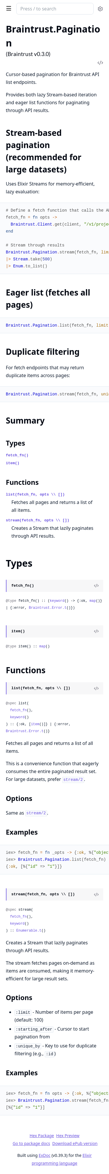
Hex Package (42, 1135)
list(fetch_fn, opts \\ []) (35, 494)
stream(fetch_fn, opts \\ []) (37, 520)
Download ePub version (75, 1143)
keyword (57, 601)
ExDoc (45, 1155)
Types (15, 443)
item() (12, 463)
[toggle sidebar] (7, 8)
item (35, 724)
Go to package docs (31, 1143)
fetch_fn (18, 710)
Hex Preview (67, 1135)
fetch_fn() (17, 455)
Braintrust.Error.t (48, 608)
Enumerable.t (28, 931)
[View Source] (96, 586)
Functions (22, 482)
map (93, 601)
